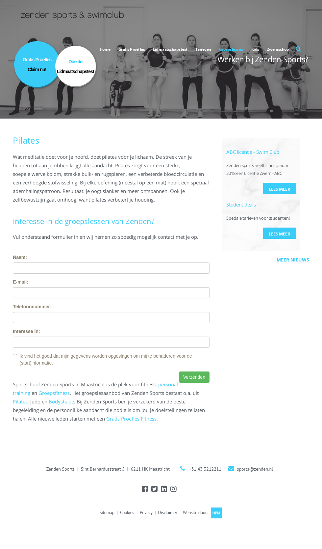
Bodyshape (61, 401)
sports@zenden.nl (255, 469)
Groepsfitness (54, 393)
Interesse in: (26, 331)
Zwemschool (278, 49)
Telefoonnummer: (32, 306)
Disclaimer (167, 512)
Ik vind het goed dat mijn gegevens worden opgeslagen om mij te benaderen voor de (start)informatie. (102, 359)
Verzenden (194, 377)
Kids (255, 49)
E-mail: (20, 282)
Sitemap (106, 512)
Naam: (20, 257)
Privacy (146, 512)
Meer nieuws (293, 260)
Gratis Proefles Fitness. (132, 418)
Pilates (20, 401)
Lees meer (279, 189)
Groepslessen (231, 49)
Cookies (127, 512)
